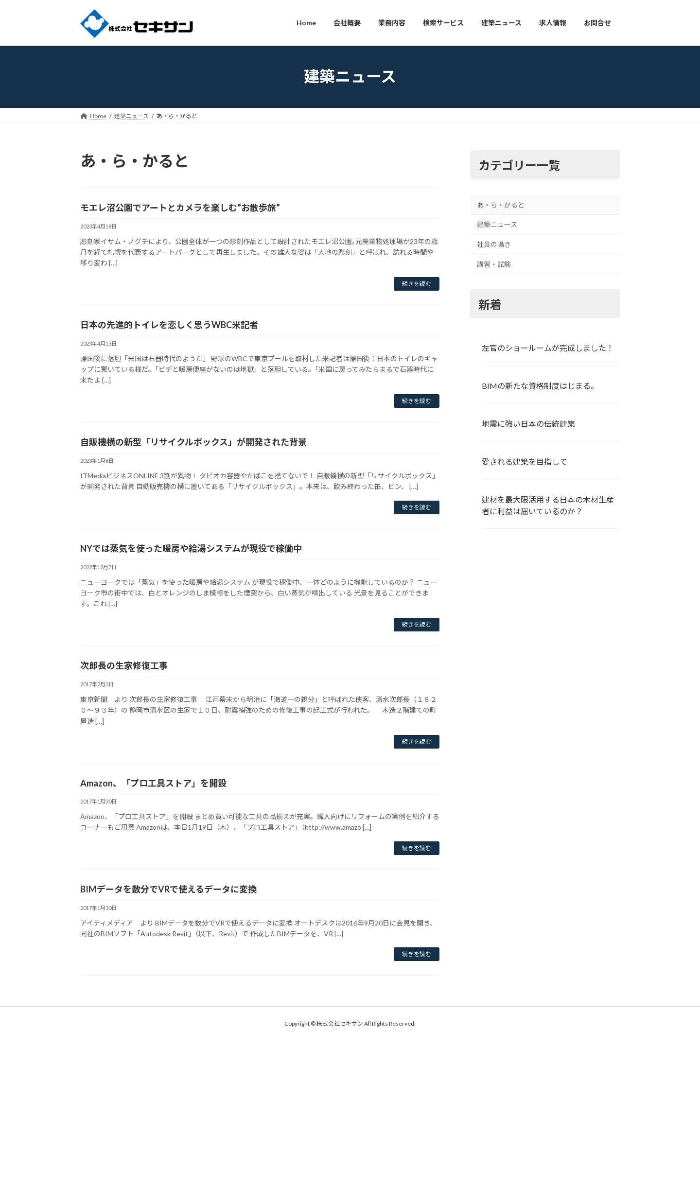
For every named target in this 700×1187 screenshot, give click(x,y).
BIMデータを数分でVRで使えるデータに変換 (168, 889)
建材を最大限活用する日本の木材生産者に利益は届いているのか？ (548, 504)
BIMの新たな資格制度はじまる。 (540, 385)
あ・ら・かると (501, 204)
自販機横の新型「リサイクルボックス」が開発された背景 (193, 441)
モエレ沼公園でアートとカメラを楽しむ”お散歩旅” (180, 207)
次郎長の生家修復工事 (124, 665)
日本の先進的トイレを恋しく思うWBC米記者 (169, 324)
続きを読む (416, 283)
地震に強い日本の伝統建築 (528, 423)
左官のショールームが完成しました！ (548, 347)
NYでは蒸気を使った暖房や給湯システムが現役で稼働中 (191, 548)
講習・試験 (494, 264)
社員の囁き (494, 244)
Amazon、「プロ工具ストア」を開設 (153, 783)
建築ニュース (497, 224)
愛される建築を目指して (524, 461)
